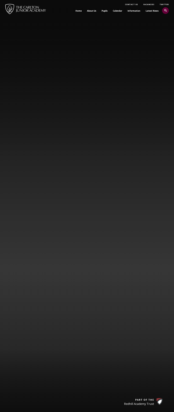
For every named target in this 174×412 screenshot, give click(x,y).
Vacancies (148, 4)
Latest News (152, 10)
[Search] (165, 10)
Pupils (105, 10)
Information (133, 10)
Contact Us (131, 4)
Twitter (164, 4)
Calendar (117, 10)
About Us (91, 10)
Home (78, 10)
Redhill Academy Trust (139, 404)
